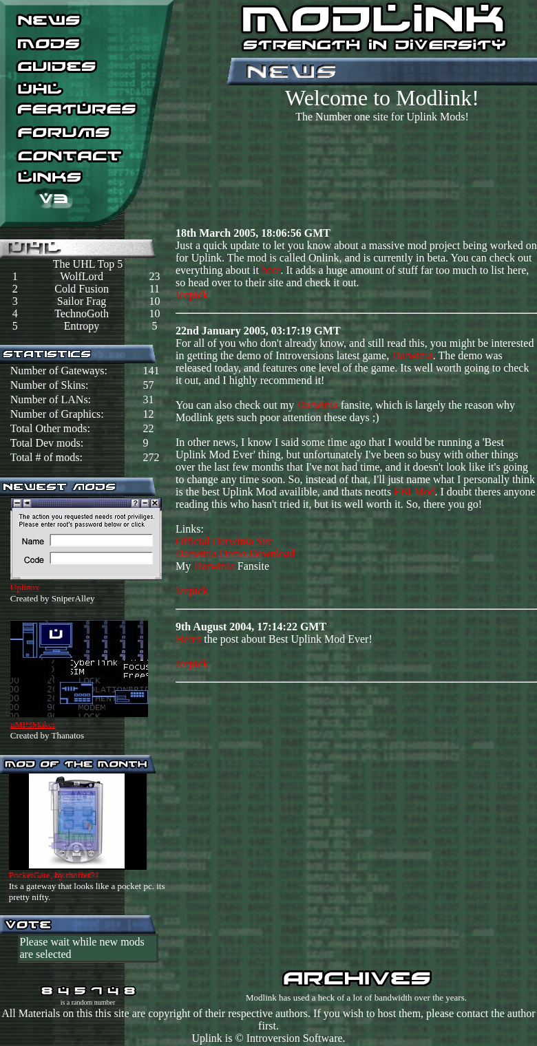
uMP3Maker (33, 724)
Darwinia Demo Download (235, 553)
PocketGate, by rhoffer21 (54, 875)
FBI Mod (414, 492)
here (271, 270)
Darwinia (412, 355)
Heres (188, 639)
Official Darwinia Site (224, 541)
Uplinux (25, 587)
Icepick (192, 295)
